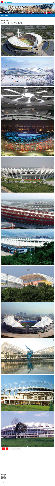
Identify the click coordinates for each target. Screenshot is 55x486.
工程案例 (3, 466)
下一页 (15, 448)
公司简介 (3, 463)
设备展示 (3, 469)
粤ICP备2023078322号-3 (29, 482)
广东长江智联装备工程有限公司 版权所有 (15, 482)
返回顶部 (27, 456)
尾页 (19, 448)
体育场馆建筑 (4, 15)
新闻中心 (3, 459)
